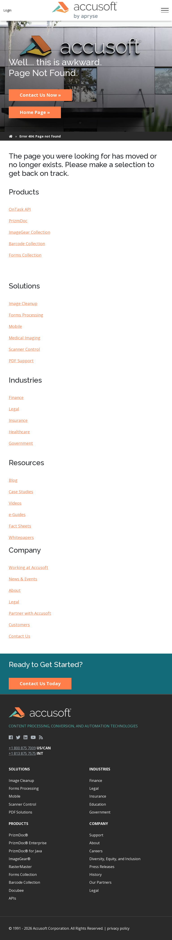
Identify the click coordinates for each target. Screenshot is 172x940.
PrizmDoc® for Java (25, 850)
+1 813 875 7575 (22, 753)
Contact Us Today (40, 683)
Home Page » (35, 112)
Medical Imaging (24, 337)
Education (97, 804)
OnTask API (20, 209)
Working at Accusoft (28, 567)
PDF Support (21, 360)
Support (96, 835)
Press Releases (101, 866)
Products (18, 823)
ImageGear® (19, 858)
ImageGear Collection (29, 232)
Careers (96, 850)
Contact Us (19, 636)
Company (98, 823)
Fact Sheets (20, 526)
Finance (16, 397)
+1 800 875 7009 (22, 748)
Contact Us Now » (40, 95)
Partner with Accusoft (30, 613)
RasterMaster (20, 866)
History (95, 874)
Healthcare (19, 431)
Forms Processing (26, 315)
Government (21, 443)
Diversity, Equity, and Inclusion (114, 858)
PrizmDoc (18, 220)
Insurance (18, 420)
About (15, 590)
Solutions (19, 769)
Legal (14, 409)
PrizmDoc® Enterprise (28, 842)
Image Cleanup (23, 303)
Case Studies (21, 491)
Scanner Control (24, 349)
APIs (12, 898)
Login (7, 10)
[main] (86, 337)
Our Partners (100, 882)
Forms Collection (25, 255)
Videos (15, 503)
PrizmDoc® (18, 835)
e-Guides (17, 514)
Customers (19, 624)
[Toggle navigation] (165, 10)
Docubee (16, 890)
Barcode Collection (27, 243)
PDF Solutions (20, 812)
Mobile (15, 326)
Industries (99, 769)
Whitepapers (21, 537)
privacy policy (118, 928)
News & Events (23, 579)
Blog (13, 480)
